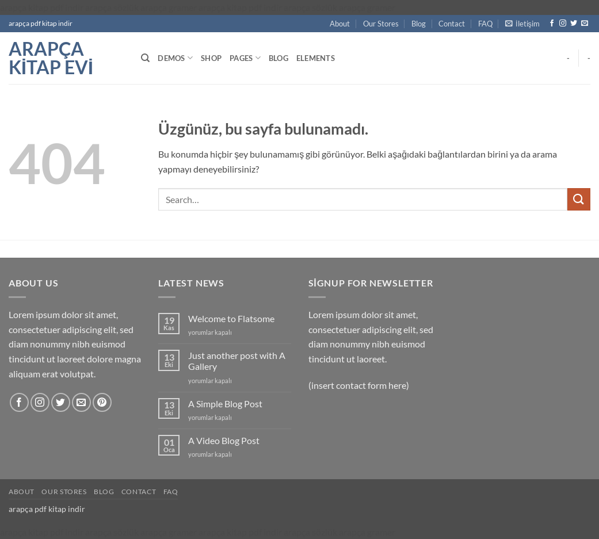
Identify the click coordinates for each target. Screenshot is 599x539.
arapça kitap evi (51, 58)
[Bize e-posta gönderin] (584, 24)
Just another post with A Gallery (236, 361)
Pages (245, 57)
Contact (451, 23)
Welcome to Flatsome (231, 318)
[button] (522, 23)
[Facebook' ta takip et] (551, 24)
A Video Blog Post (224, 440)
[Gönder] (578, 199)
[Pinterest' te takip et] (102, 402)
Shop (211, 58)
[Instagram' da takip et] (562, 24)
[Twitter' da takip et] (573, 24)
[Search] (145, 58)
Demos (175, 57)
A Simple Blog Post (225, 403)
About (340, 23)
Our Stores (381, 23)
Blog (418, 23)
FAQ (485, 23)
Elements (315, 58)
